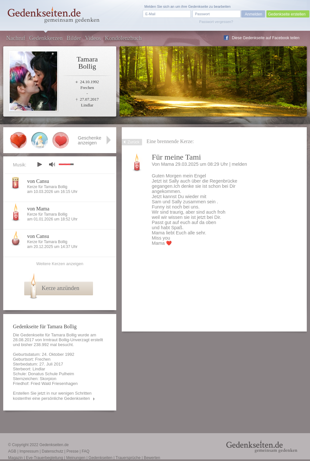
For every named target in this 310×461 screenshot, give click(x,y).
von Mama (38, 208)
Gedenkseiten (100, 457)
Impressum (28, 451)
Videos (93, 38)
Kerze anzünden (60, 288)
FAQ (85, 451)
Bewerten (152, 457)
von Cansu (38, 181)
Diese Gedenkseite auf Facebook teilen (265, 38)
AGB (12, 451)
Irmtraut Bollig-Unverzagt (66, 339)
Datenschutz (52, 451)
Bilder (74, 38)
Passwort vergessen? (216, 22)
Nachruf (15, 38)
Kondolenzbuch (123, 38)
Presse (72, 451)
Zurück (134, 142)
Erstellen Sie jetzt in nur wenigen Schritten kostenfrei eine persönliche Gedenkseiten (52, 396)
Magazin (15, 457)
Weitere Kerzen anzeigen (59, 263)
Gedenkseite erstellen (286, 14)
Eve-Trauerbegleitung (44, 457)
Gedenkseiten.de (54, 445)
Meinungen (75, 457)
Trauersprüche (128, 457)
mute (52, 164)
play (39, 164)
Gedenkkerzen (46, 38)
